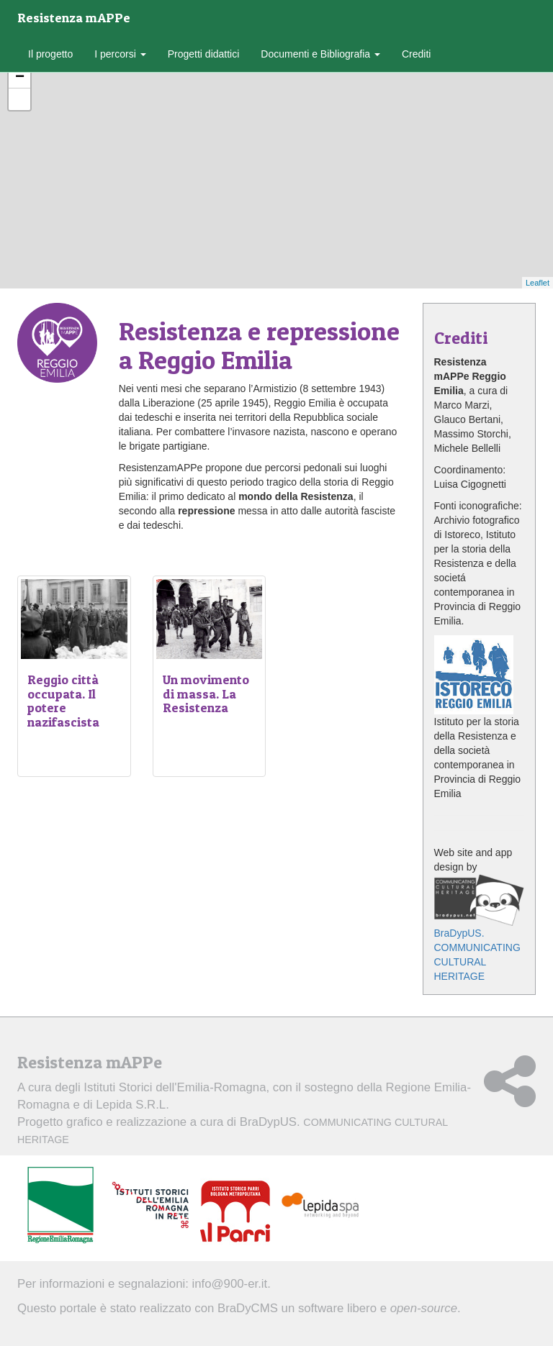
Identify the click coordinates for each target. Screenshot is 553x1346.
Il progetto (50, 54)
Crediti (416, 54)
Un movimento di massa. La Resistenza (206, 694)
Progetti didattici (204, 54)
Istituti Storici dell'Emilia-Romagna (175, 1087)
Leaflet (537, 282)
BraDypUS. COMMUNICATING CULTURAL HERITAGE (479, 927)
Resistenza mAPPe (73, 17)
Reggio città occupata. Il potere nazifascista (63, 700)
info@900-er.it (230, 1284)
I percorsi (119, 54)
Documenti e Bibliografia (320, 54)
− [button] (19, 77)
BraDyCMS (247, 1308)
